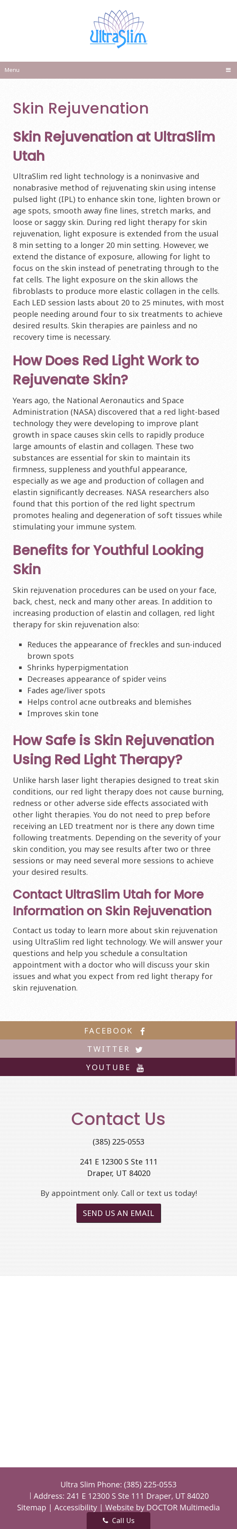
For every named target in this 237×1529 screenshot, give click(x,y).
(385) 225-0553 (118, 1141)
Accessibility (75, 1507)
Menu (12, 70)
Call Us (119, 1520)
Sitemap (31, 1507)
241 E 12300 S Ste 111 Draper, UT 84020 (138, 1496)
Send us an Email (118, 1213)
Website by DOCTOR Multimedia (162, 1507)
